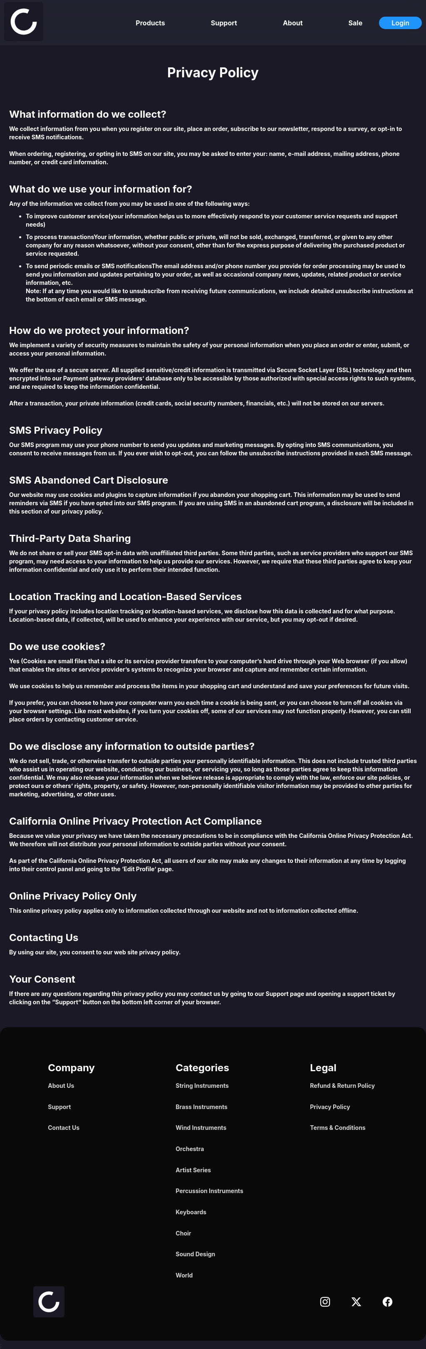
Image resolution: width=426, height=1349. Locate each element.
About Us (61, 1085)
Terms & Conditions (337, 1127)
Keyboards (191, 1212)
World (184, 1275)
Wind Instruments (201, 1127)
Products (150, 23)
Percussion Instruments (209, 1190)
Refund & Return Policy (342, 1085)
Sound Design (195, 1254)
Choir (183, 1233)
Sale (356, 23)
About (293, 23)
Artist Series (193, 1170)
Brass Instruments (202, 1106)
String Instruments (202, 1085)
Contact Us (63, 1127)
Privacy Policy (330, 1106)
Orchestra (190, 1148)
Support (224, 23)
